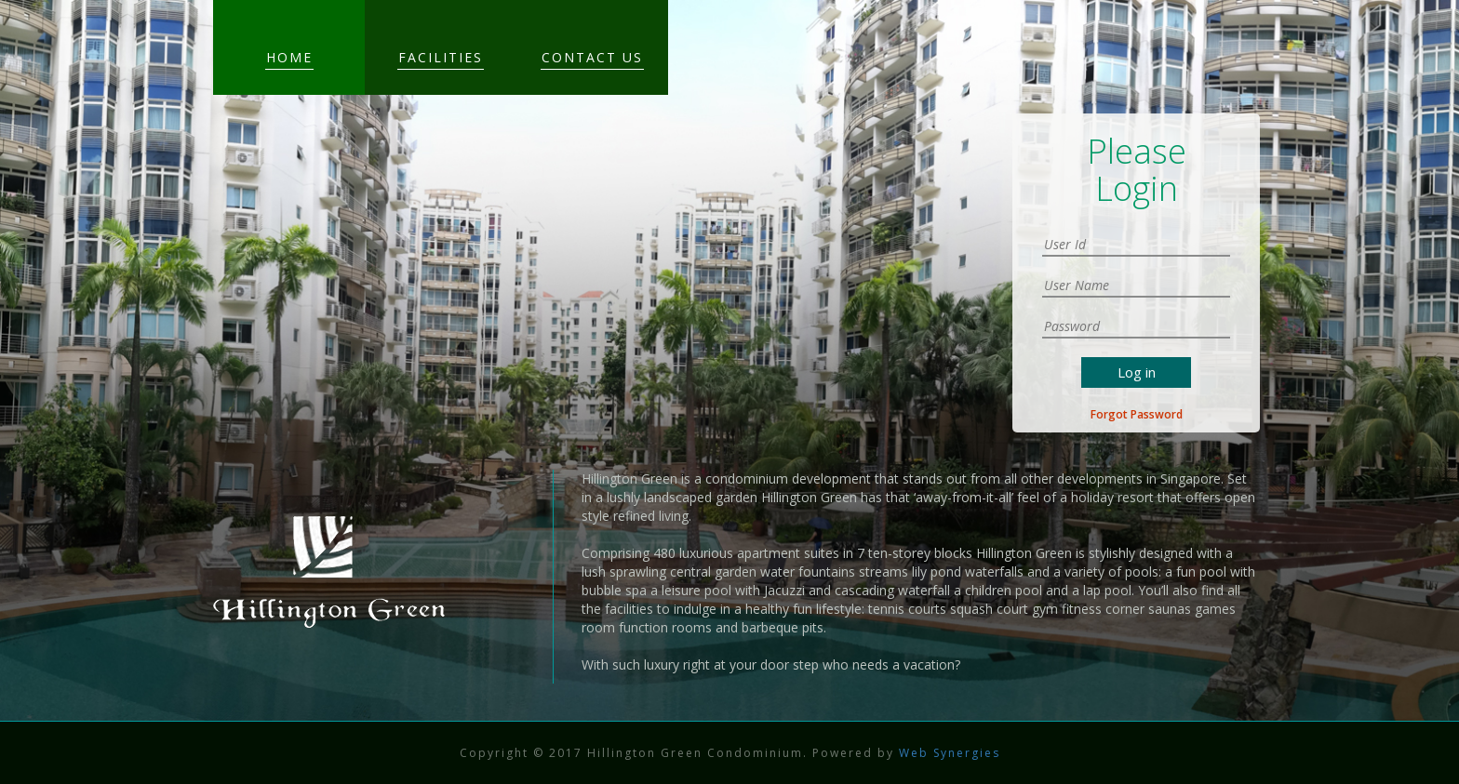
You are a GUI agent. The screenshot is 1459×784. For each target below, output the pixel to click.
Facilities (440, 57)
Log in (1137, 372)
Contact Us (592, 57)
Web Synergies (947, 753)
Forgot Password (1137, 414)
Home (289, 57)
